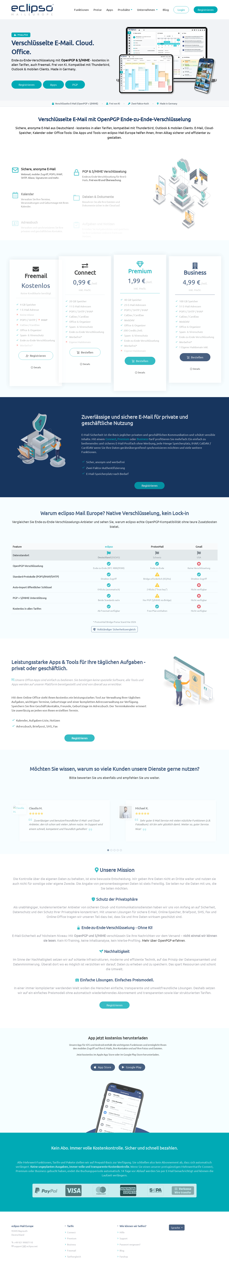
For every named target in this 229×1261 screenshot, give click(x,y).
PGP (75, 87)
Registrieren (206, 9)
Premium (123, 451)
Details (36, 379)
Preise (98, 9)
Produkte (124, 9)
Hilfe (122, 1244)
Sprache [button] (176, 1239)
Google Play (143, 1067)
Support (124, 1250)
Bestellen (73, 352)
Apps (109, 9)
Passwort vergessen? (130, 1256)
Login (181, 9)
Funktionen (81, 9)
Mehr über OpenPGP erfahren (163, 952)
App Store (114, 1067)
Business (142, 451)
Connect (110, 451)
